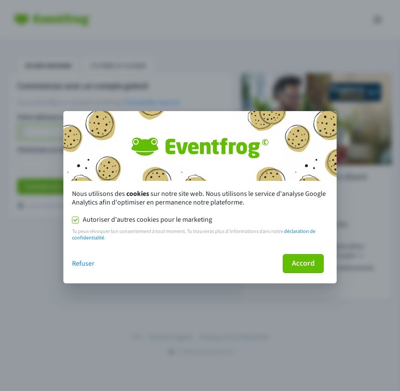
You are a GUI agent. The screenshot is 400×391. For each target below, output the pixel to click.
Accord (303, 263)
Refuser (83, 263)
